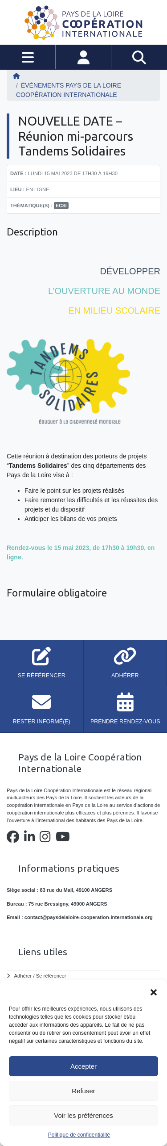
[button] (153, 991)
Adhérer (23, 975)
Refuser (83, 1091)
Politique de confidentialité (79, 1135)
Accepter (83, 1066)
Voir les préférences (83, 1115)
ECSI (61, 205)
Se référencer (51, 975)
